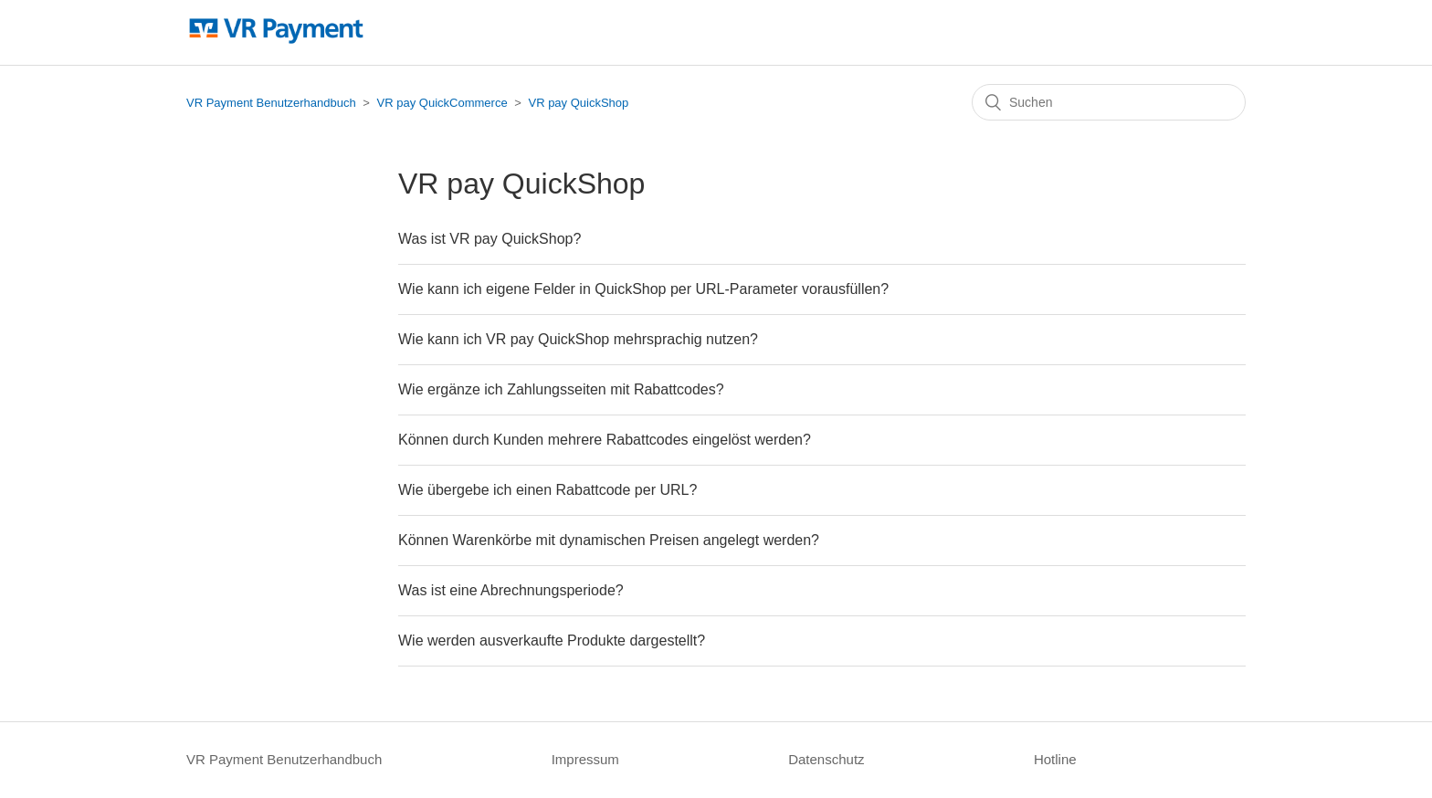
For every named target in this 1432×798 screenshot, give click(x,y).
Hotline (1055, 759)
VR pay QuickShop (578, 103)
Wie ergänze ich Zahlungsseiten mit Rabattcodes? (561, 389)
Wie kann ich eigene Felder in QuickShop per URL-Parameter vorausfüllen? (643, 289)
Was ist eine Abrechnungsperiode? (511, 590)
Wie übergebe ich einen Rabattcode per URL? (547, 490)
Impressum (585, 759)
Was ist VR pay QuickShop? (489, 239)
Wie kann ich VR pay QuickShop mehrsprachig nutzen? (578, 339)
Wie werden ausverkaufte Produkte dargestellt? (551, 640)
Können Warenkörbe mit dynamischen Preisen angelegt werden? (608, 540)
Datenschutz (826, 759)
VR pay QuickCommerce (442, 103)
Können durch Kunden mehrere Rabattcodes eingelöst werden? (604, 439)
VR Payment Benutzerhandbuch (271, 103)
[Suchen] (1109, 102)
